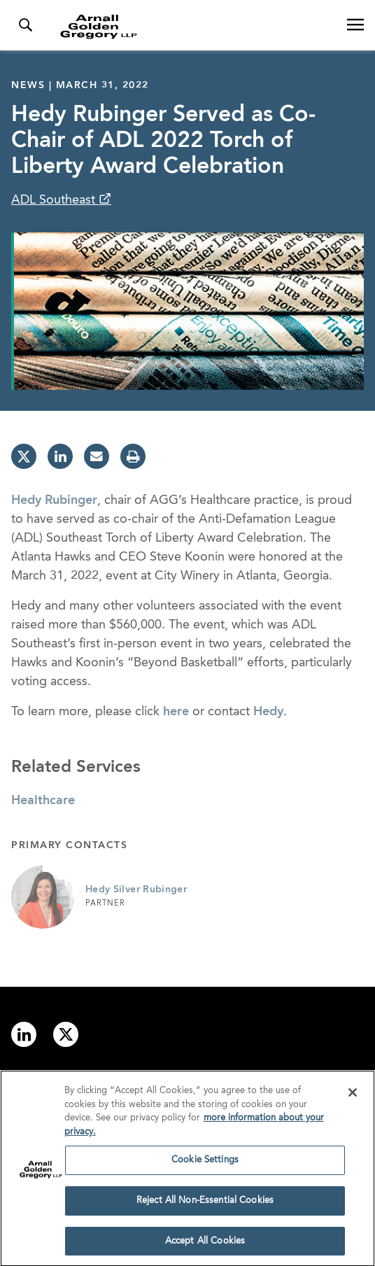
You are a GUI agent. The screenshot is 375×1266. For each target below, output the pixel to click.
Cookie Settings (205, 1162)
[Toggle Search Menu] (25, 25)
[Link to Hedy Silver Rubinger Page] (42, 897)
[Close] (352, 1095)
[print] (133, 456)
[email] (96, 456)
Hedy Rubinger (54, 500)
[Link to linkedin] (23, 1034)
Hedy (268, 711)
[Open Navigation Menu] (355, 25)
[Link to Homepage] (193, 26)
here (176, 711)
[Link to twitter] (65, 1034)
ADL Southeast (55, 200)
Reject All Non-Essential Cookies (205, 1203)
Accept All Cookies (205, 1244)
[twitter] (23, 456)
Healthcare (43, 800)
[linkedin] (60, 456)
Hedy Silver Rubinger (136, 889)
